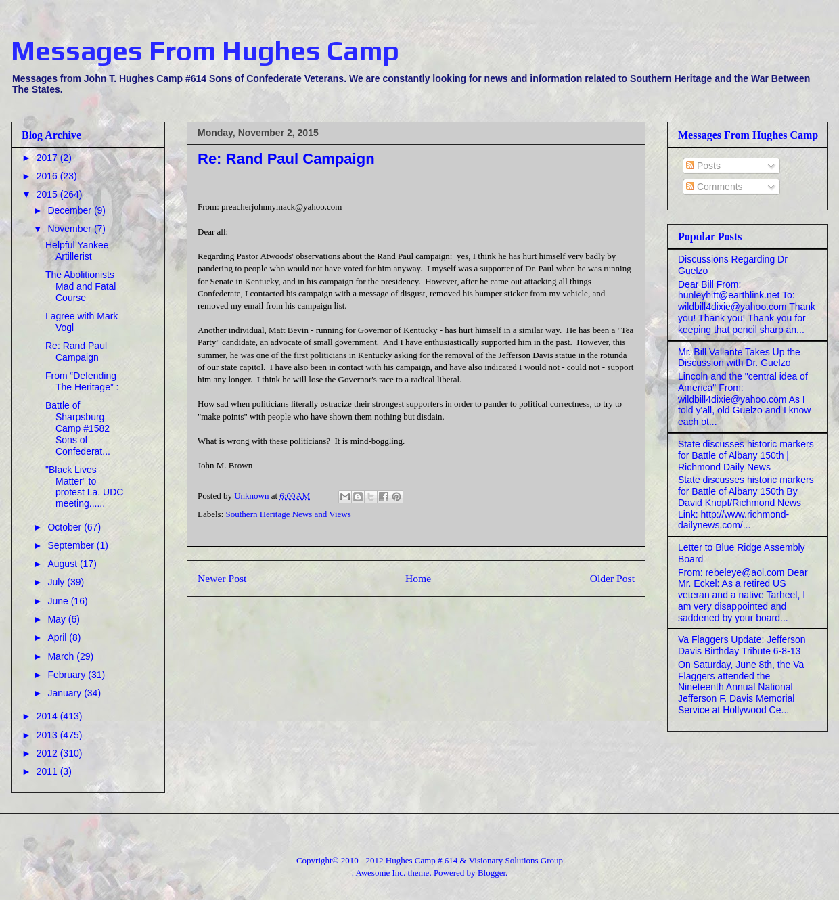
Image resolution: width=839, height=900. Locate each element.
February (67, 674)
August (63, 563)
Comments (714, 186)
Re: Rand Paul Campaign (76, 351)
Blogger (491, 873)
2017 (48, 157)
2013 (48, 734)
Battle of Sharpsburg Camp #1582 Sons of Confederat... (77, 428)
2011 (48, 771)
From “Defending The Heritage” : (81, 381)
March (61, 656)
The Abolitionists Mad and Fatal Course (80, 286)
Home (418, 578)
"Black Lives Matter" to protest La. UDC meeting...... (84, 486)
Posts (703, 165)
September (71, 545)
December (70, 210)
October (65, 527)
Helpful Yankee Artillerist (77, 251)
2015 (48, 194)
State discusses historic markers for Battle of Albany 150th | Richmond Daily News (746, 455)
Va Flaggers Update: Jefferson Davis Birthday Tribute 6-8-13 (742, 645)
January (65, 693)
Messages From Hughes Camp (205, 50)
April (58, 637)
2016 (48, 176)
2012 (48, 753)
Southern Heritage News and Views (288, 514)
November (70, 228)
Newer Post (222, 578)
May (57, 619)
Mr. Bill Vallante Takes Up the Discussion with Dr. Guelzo (739, 357)
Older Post (612, 578)
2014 (48, 716)
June (58, 600)
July (57, 582)
